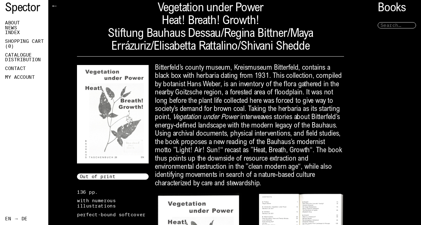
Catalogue (18, 55)
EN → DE (16, 218)
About (12, 22)
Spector (22, 8)
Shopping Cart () (24, 44)
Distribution (23, 59)
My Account (20, 77)
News (11, 27)
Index (12, 32)
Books (392, 8)
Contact (15, 68)
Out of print (98, 176)
